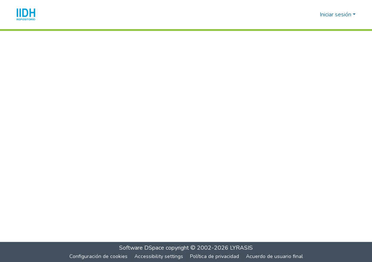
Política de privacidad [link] (214, 256)
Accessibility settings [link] (158, 256)
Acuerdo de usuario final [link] (274, 256)
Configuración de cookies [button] (98, 256)
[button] (26, 14)
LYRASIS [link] (241, 248)
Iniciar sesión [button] (336, 15)
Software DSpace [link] (141, 248)
